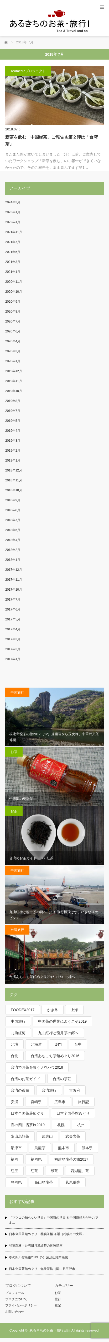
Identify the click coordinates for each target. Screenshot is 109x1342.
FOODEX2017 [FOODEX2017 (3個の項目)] (22, 1010)
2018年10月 (13, 490)
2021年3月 (12, 262)
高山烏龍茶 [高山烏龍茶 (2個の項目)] (43, 1182)
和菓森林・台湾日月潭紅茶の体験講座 (36, 1245)
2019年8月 (12, 401)
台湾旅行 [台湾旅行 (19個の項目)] (49, 1090)
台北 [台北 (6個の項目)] (14, 1056)
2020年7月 (12, 321)
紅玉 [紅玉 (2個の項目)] (14, 1171)
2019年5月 (12, 421)
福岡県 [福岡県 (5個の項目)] (36, 1159)
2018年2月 (12, 550)
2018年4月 (12, 540)
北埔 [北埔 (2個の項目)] (14, 1044)
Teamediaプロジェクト (28, 71)
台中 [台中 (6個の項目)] (78, 1044)
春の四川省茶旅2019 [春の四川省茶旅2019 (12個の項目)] (28, 1125)
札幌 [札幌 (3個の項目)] (61, 1125)
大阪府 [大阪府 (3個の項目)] (74, 1090)
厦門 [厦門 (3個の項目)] (58, 1044)
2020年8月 (12, 311)
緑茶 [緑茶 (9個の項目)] (54, 1171)
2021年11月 (13, 232)
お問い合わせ (14, 1312)
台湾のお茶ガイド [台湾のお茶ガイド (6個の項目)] (25, 1079)
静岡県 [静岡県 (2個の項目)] (16, 1182)
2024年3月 (12, 202)
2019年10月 (13, 391)
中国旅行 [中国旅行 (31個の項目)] (18, 1021)
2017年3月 (12, 639)
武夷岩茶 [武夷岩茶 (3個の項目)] (72, 1136)
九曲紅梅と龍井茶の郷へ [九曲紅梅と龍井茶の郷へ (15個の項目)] (58, 1033)
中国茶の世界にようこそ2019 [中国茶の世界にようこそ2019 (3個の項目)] (62, 1021)
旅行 (58, 1299)
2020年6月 (12, 331)
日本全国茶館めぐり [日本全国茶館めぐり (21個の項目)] (73, 1113)
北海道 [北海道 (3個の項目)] (36, 1044)
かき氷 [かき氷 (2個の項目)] (52, 1010)
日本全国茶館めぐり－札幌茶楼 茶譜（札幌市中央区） (47, 1234)
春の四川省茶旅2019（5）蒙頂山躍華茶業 (38, 1257)
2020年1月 (12, 361)
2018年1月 (12, 560)
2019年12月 (13, 371)
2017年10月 (13, 589)
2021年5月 (12, 252)
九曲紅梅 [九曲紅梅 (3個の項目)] (18, 1033)
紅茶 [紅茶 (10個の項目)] (34, 1171)
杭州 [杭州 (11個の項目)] (81, 1125)
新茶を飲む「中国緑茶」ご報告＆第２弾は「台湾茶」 (51, 140)
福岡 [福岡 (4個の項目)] (14, 1159)
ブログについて (16, 1299)
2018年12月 (13, 470)
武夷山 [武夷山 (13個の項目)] (47, 1136)
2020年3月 (12, 351)
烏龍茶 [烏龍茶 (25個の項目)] (39, 1148)
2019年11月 (13, 381)
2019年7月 (12, 411)
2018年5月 (12, 530)
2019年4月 (12, 431)
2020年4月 (12, 341)
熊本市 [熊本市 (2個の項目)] (63, 1148)
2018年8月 (12, 510)
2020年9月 (12, 301)
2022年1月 (12, 222)
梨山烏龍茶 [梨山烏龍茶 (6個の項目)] (20, 1136)
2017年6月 (12, 609)
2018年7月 (12, 520)
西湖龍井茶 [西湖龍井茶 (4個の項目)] (80, 1171)
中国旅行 (17, 692)
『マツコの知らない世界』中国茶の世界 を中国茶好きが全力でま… (53, 1220)
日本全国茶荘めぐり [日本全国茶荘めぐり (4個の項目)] (27, 1113)
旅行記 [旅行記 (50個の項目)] (83, 1102)
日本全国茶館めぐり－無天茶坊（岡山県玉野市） (43, 1269)
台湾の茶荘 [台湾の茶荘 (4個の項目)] (62, 1079)
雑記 (58, 1305)
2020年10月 (13, 291)
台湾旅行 (17, 930)
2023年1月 (12, 212)
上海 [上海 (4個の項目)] (74, 1010)
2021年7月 (12, 242)
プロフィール (14, 1293)
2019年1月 (12, 460)
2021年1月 (12, 272)
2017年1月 (12, 659)
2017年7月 (12, 599)
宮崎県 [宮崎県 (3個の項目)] (36, 1102)
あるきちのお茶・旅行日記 (49, 1330)
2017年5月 (12, 619)
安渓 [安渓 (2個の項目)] (14, 1102)
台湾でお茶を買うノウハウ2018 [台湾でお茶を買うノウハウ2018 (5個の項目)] (37, 1067)
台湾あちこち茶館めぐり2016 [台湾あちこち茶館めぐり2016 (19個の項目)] (55, 1056)
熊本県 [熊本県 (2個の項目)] (87, 1148)
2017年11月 (13, 579)
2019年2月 (12, 450)
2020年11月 (13, 282)
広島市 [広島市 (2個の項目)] (59, 1102)
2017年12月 (13, 570)
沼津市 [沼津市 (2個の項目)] (16, 1148)
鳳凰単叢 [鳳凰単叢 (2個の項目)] (72, 1182)
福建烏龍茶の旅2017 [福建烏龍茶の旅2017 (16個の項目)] (71, 1159)
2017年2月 (12, 649)
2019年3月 (12, 440)
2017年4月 (12, 629)
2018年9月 (12, 500)
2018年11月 (13, 480)
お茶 (14, 752)
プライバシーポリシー (21, 1305)
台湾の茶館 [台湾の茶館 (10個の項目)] (20, 1090)
